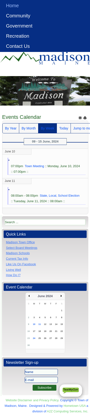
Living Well (13, 270)
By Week (47, 128)
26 (45, 338)
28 (56, 338)
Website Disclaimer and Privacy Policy (32, 400)
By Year (11, 128)
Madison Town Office (20, 242)
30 (28, 345)
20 (50, 331)
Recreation (17, 36)
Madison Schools (18, 253)
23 (28, 338)
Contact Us (18, 46)
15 (61, 324)
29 (61, 338)
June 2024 (45, 296)
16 (28, 331)
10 (34, 324)
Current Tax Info (17, 258)
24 (34, 338)
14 (56, 324)
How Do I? (13, 275)
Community (18, 15)
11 (39, 324)
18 (39, 331)
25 (39, 338)
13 (50, 324)
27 (50, 338)
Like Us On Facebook (21, 264)
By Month (29, 128)
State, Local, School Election (60, 195)
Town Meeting (34, 166)
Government (19, 26)
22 (61, 331)
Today (63, 128)
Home (12, 5)
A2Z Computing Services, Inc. (67, 411)
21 (56, 331)
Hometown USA (75, 406)
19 (45, 331)
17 (34, 331)
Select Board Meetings (21, 248)
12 (45, 324)
